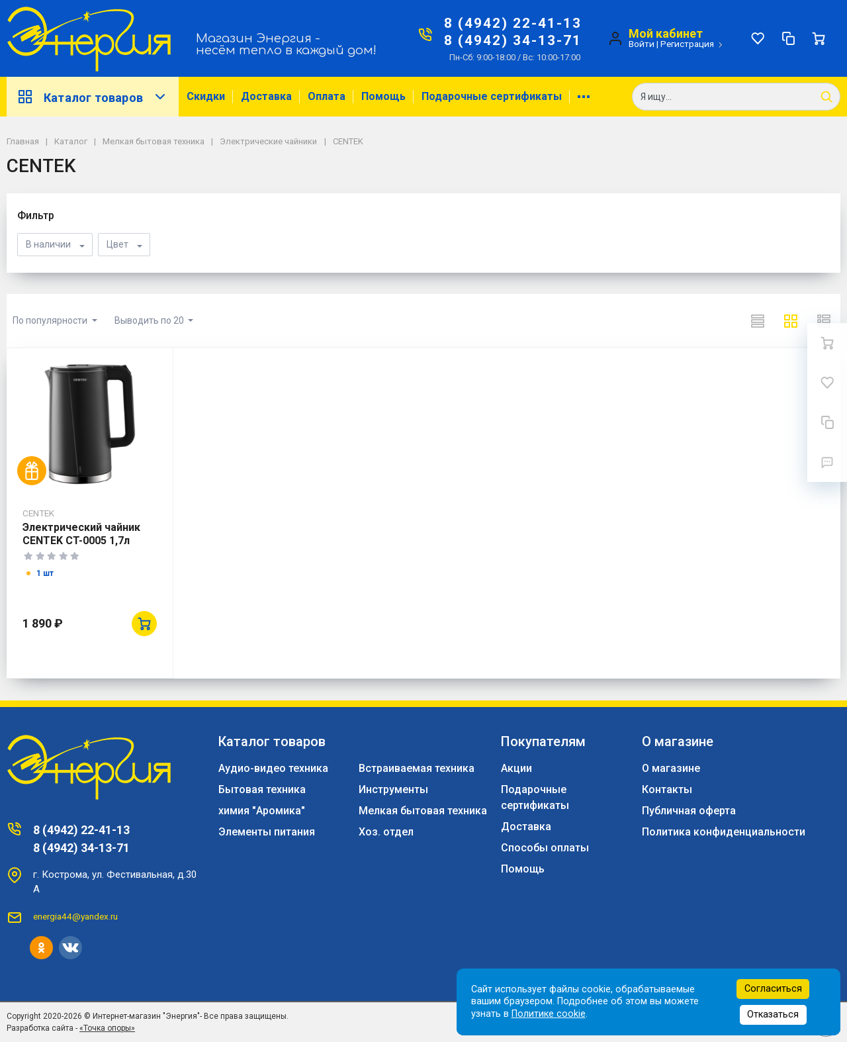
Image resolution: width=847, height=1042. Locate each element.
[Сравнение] (788, 38)
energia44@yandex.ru (75, 916)
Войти (641, 43)
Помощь (383, 96)
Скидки (206, 96)
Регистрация (687, 43)
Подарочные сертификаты (492, 96)
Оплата (326, 96)
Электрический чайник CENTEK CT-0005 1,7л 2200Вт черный (81, 540)
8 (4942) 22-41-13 (513, 23)
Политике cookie (549, 1013)
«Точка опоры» (107, 1028)
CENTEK (38, 513)
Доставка (266, 96)
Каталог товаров (92, 97)
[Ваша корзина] (818, 38)
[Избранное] (757, 38)
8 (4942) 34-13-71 (513, 40)
